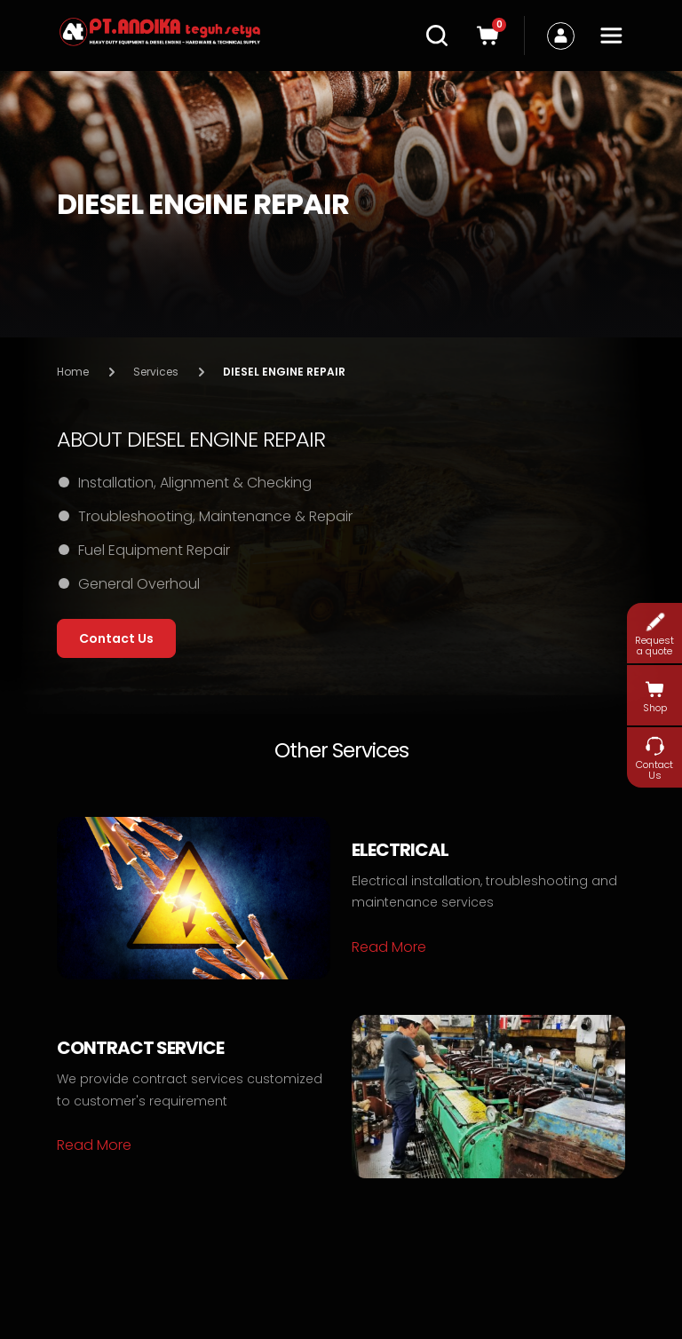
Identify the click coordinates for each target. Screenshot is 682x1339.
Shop (655, 696)
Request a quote (654, 633)
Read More (389, 947)
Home (73, 371)
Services (155, 371)
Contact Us (654, 757)
